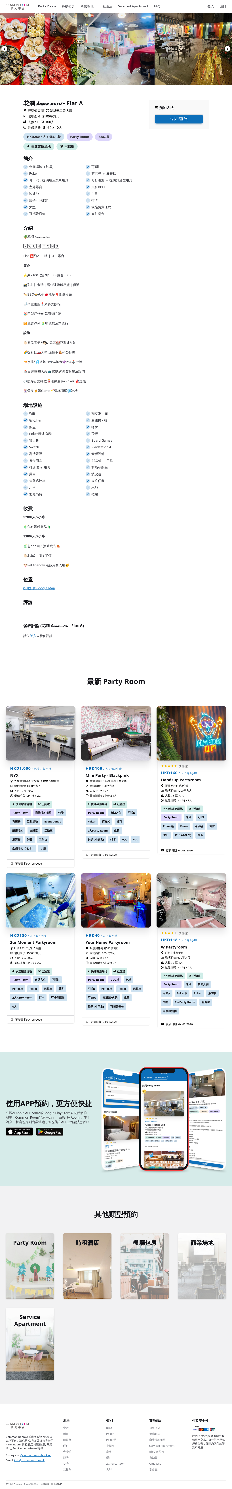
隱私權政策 (56, 1485)
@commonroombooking (36, 1456)
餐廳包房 (68, 6)
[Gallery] (116, 49)
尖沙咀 (67, 1452)
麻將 (109, 1452)
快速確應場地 (41, 146)
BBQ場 (103, 136)
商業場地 (87, 6)
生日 (117, 830)
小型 (43, 848)
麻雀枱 (106, 821)
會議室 (34, 830)
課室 (29, 839)
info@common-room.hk (29, 1461)
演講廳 (16, 839)
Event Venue (52, 821)
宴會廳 (153, 1470)
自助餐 (153, 1458)
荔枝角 (67, 1470)
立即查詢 (178, 119)
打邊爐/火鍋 (110, 997)
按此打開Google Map (39, 588)
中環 (66, 1428)
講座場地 (17, 830)
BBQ (109, 1428)
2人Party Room (98, 830)
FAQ (157, 6)
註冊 (223, 6)
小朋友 (110, 1446)
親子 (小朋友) (96, 839)
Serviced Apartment (133, 6)
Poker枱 (168, 826)
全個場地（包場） (23, 848)
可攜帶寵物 (57, 997)
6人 (124, 839)
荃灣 (66, 1464)
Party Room (47, 6)
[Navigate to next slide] (227, 49)
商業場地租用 (43, 812)
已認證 (69, 146)
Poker (92, 821)
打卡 (113, 839)
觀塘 (66, 1458)
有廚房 (16, 821)
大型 (109, 1470)
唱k (108, 1458)
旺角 (66, 1446)
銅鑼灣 (67, 1440)
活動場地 (32, 821)
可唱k (131, 812)
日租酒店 (105, 6)
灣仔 (66, 1434)
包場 (61, 812)
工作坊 (43, 839)
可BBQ (92, 997)
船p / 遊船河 (156, 1452)
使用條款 (45, 1485)
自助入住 (115, 812)
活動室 (48, 830)
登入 (210, 6)
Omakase (155, 1464)
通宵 (119, 821)
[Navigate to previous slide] (4, 49)
